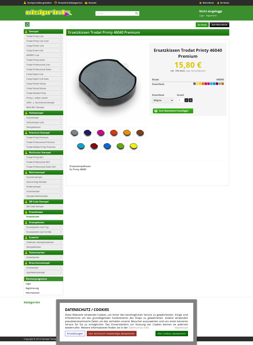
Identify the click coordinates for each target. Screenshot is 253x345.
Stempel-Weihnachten (37, 196)
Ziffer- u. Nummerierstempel (40, 102)
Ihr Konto (224, 2)
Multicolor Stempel (40, 152)
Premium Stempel (39, 132)
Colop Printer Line (35, 45)
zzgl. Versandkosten (196, 70)
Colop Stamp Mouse (36, 88)
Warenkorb (208, 2)
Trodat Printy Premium (37, 137)
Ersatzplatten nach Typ (37, 227)
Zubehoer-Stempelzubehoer (40, 242)
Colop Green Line (34, 50)
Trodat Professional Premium (40, 142)
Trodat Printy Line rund (37, 40)
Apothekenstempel (35, 272)
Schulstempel (33, 191)
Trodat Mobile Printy (36, 93)
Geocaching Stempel (36, 181)
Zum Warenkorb (219, 24)
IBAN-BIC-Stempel (35, 107)
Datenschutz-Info (139, 327)
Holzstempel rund (35, 122)
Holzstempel (36, 112)
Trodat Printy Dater (35, 59)
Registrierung (32, 288)
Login (201, 15)
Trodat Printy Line (34, 36)
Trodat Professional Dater (38, 69)
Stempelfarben (33, 247)
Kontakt (92, 2)
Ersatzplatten (36, 222)
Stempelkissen (33, 127)
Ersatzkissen (36, 212)
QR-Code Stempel (39, 201)
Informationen (33, 292)
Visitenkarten (37, 252)
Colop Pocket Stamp (36, 83)
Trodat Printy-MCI (34, 157)
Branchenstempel (39, 262)
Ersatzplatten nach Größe (38, 231)
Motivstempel (37, 172)
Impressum (181, 327)
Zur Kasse (202, 24)
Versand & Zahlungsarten (70, 2)
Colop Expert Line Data (37, 78)
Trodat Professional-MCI (38, 162)
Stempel (33, 31)
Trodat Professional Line (38, 64)
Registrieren (211, 15)
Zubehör (34, 237)
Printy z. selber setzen (37, 97)
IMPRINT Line (32, 55)
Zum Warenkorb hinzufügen (174, 110)
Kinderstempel (33, 186)
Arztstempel (32, 267)
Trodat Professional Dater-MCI (41, 166)
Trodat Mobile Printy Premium (41, 146)
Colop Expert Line (34, 74)
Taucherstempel (34, 177)
